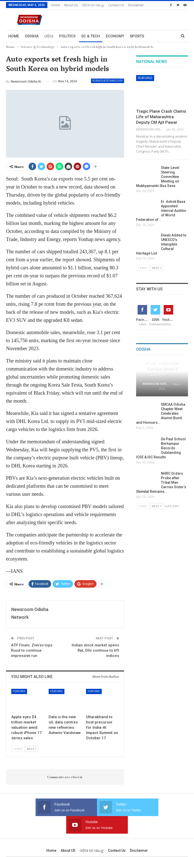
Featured (19, 691)
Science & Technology (107, 80)
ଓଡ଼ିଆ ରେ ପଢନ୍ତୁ (93, 5)
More (113, 5)
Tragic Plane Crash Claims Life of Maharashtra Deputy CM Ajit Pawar (161, 117)
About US (71, 5)
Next (31, 749)
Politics (67, 36)
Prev (18, 749)
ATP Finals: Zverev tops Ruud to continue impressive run (31, 650)
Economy (115, 36)
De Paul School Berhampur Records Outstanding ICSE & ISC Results (161, 448)
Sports (137, 36)
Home (55, 5)
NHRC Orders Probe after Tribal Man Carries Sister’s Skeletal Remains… (161, 482)
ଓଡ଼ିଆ (48, 36)
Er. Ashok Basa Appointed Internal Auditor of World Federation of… (161, 211)
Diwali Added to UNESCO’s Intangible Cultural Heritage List (161, 244)
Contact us (117, 833)
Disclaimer (139, 833)
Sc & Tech (90, 36)
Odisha (32, 36)
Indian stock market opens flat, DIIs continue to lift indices (95, 650)
